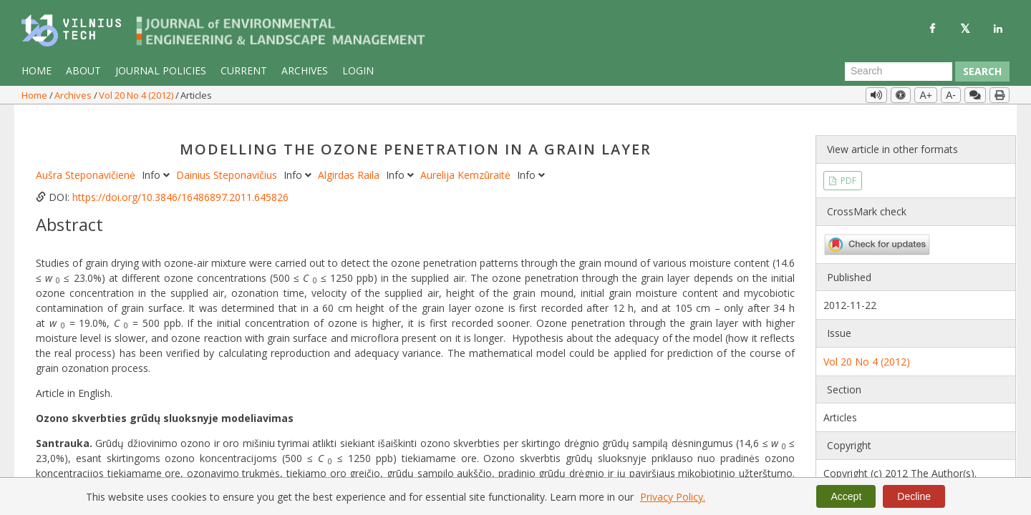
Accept (846, 496)
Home (36, 70)
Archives (304, 70)
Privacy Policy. (672, 497)
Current (244, 70)
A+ (925, 95)
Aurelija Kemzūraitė (466, 158)
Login (358, 70)
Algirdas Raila (350, 158)
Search (982, 71)
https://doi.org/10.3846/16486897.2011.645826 (180, 180)
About (83, 70)
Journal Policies (160, 70)
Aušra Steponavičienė (87, 158)
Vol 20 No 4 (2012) (137, 95)
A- (951, 95)
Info (157, 158)
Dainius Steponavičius (228, 158)
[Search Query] (898, 71)
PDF (847, 163)
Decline (914, 496)
